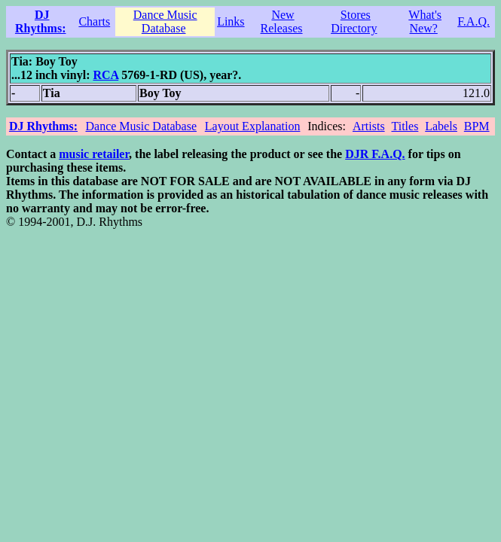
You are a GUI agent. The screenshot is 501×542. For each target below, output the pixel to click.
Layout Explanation (253, 126)
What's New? (424, 21)
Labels (441, 126)
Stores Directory (354, 21)
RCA (105, 75)
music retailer (94, 154)
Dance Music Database (165, 21)
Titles (404, 126)
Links (230, 21)
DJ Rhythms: (40, 21)
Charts (94, 21)
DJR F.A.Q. (375, 154)
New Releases (282, 21)
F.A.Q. (473, 21)
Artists (369, 126)
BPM (477, 126)
